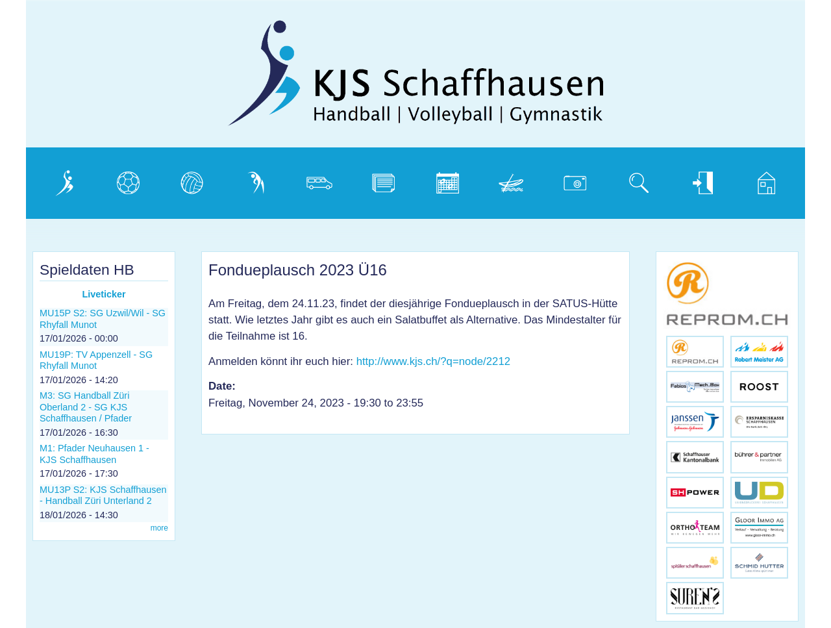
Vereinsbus (322, 179)
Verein (56, 179)
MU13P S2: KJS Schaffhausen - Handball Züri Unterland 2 (103, 495)
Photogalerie (580, 179)
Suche (631, 179)
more (159, 528)
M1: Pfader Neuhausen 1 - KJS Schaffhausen (94, 453)
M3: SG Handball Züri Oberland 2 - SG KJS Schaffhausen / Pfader (86, 406)
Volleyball (191, 179)
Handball (126, 179)
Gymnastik (258, 179)
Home (758, 179)
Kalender (445, 179)
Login (692, 179)
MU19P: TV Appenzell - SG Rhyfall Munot (96, 360)
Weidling (508, 179)
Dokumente (388, 179)
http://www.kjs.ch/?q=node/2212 (433, 361)
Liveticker (103, 294)
